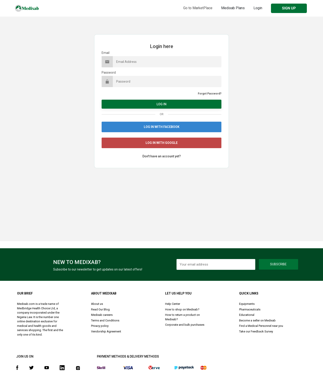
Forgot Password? (209, 93)
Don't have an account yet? (161, 156)
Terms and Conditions (105, 320)
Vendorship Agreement (106, 331)
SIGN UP (289, 8)
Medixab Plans (233, 8)
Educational (246, 314)
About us (97, 303)
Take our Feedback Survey (256, 331)
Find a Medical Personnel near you (261, 325)
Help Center (172, 303)
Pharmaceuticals (249, 309)
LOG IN (161, 104)
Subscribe (278, 264)
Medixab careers (102, 314)
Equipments (247, 303)
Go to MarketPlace (197, 8)
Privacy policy (100, 325)
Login (257, 8)
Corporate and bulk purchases (184, 324)
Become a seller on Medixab (257, 320)
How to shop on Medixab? (182, 309)
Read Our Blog (100, 309)
